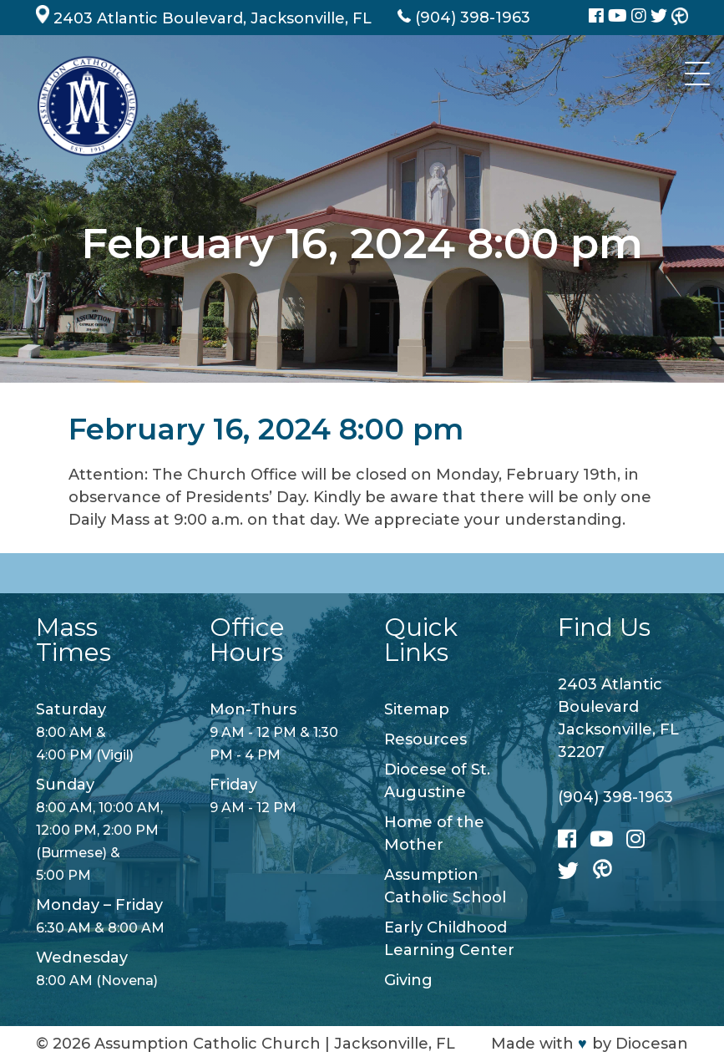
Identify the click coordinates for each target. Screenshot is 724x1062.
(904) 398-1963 (615, 797)
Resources (425, 739)
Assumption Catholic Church (207, 1043)
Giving (408, 980)
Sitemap (416, 709)
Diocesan (651, 1043)
